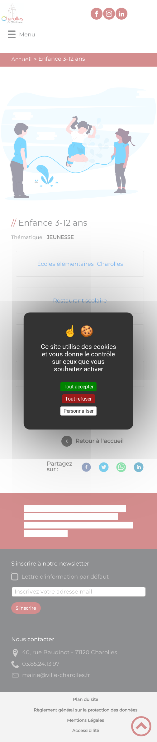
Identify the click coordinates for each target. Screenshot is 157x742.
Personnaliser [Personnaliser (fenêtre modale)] (78, 411)
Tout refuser (78, 399)
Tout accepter (78, 386)
